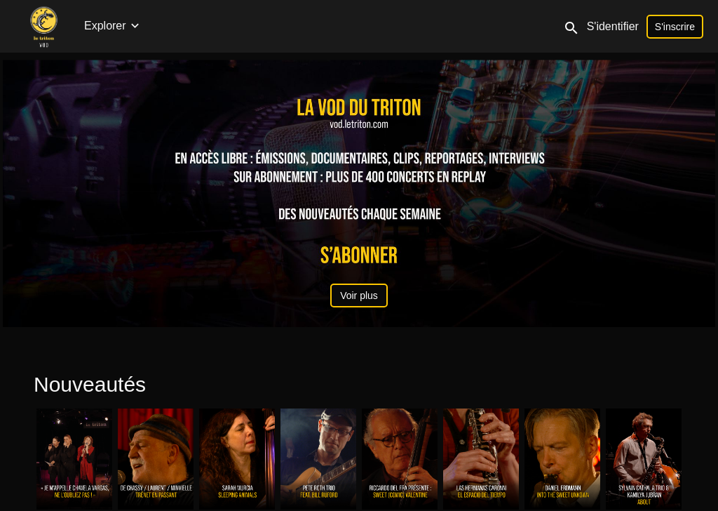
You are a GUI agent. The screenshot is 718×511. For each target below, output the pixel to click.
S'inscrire (675, 26)
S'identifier (613, 26)
